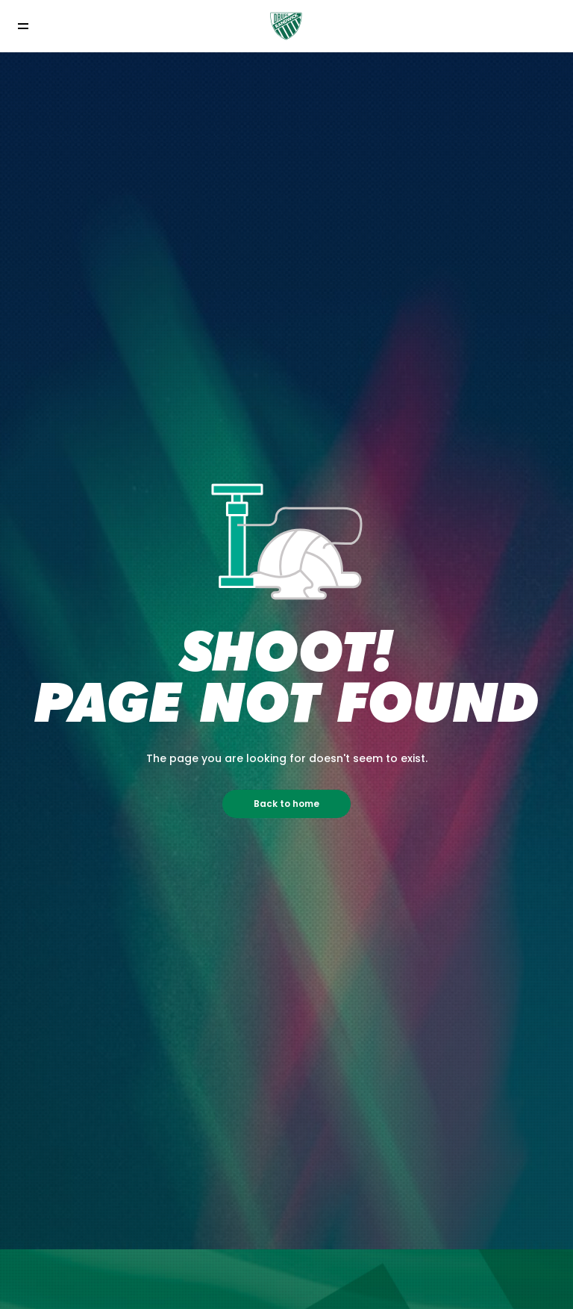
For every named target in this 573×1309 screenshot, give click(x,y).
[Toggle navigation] (22, 25)
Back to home (286, 803)
